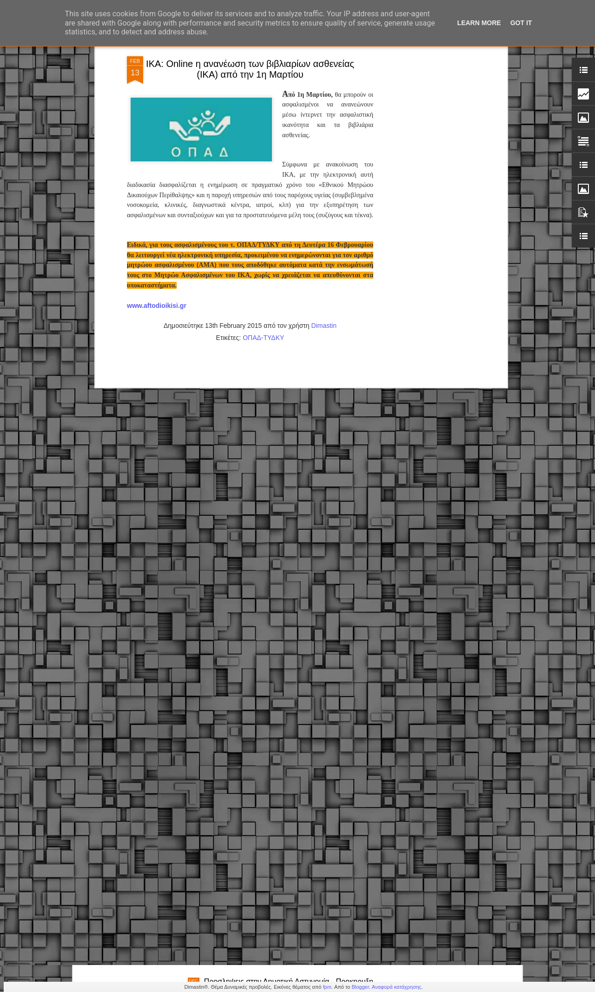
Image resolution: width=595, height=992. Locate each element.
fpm (327, 987)
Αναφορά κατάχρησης (397, 987)
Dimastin (324, 217)
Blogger (360, 987)
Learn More (479, 23)
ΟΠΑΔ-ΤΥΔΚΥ (263, 229)
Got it (521, 23)
